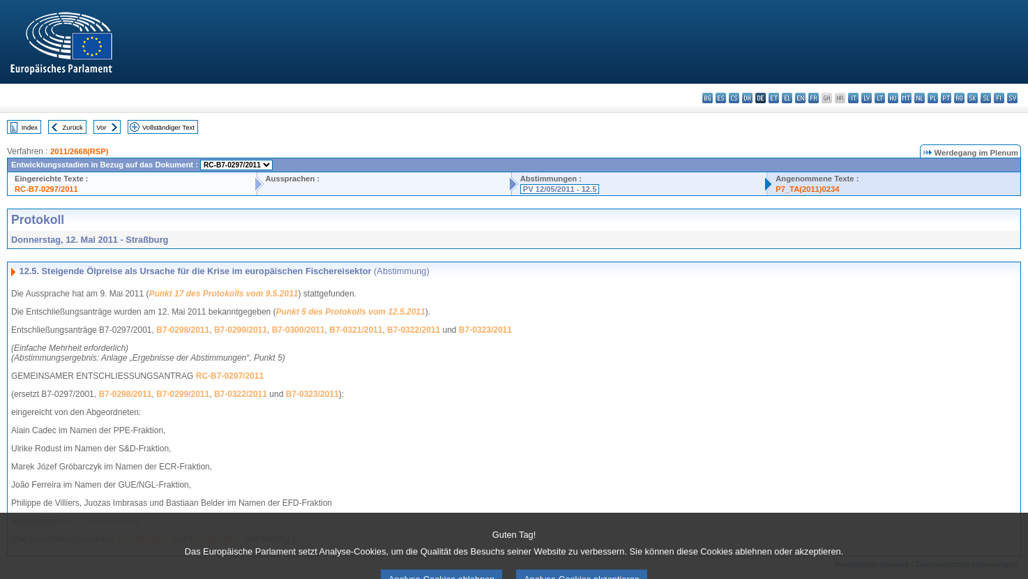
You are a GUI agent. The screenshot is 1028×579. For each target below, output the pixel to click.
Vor (101, 127)
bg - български (707, 98)
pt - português (946, 98)
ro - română (959, 98)
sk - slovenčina (972, 98)
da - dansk (747, 98)
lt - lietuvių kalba (880, 98)
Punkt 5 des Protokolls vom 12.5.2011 (350, 312)
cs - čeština (734, 98)
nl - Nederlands (919, 98)
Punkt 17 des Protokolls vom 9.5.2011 (223, 294)
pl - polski (933, 98)
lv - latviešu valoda (866, 98)
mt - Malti (906, 98)
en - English (800, 98)
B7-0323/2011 (485, 330)
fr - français (813, 98)
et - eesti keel (774, 98)
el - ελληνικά (787, 98)
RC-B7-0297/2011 (46, 189)
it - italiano (853, 98)
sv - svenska (1012, 98)
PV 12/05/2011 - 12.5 (560, 189)
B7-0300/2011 (298, 330)
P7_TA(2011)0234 (807, 189)
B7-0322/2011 (413, 330)
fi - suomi (999, 98)
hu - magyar (893, 98)
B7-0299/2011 (240, 330)
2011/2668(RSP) (79, 151)
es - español (721, 98)
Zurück (73, 127)
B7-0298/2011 (182, 330)
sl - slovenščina (986, 98)
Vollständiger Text (168, 127)
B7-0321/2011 (355, 330)
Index (30, 127)
